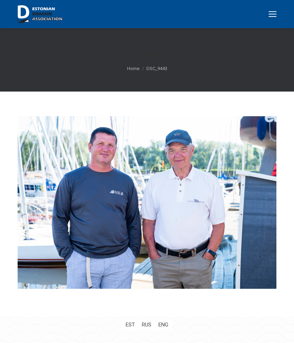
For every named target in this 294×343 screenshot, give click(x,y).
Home (133, 68)
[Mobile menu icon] (272, 14)
